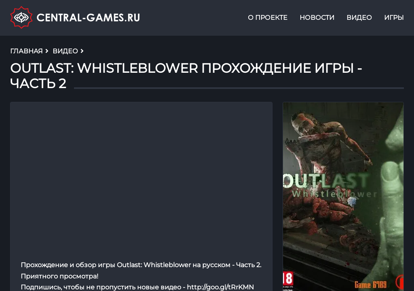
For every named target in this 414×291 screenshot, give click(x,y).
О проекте (267, 17)
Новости (317, 17)
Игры (394, 17)
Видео (359, 17)
